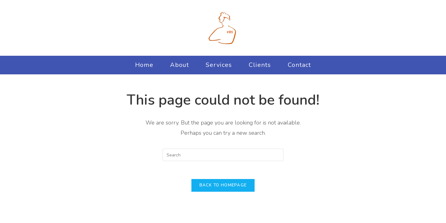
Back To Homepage (223, 186)
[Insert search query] (223, 155)
